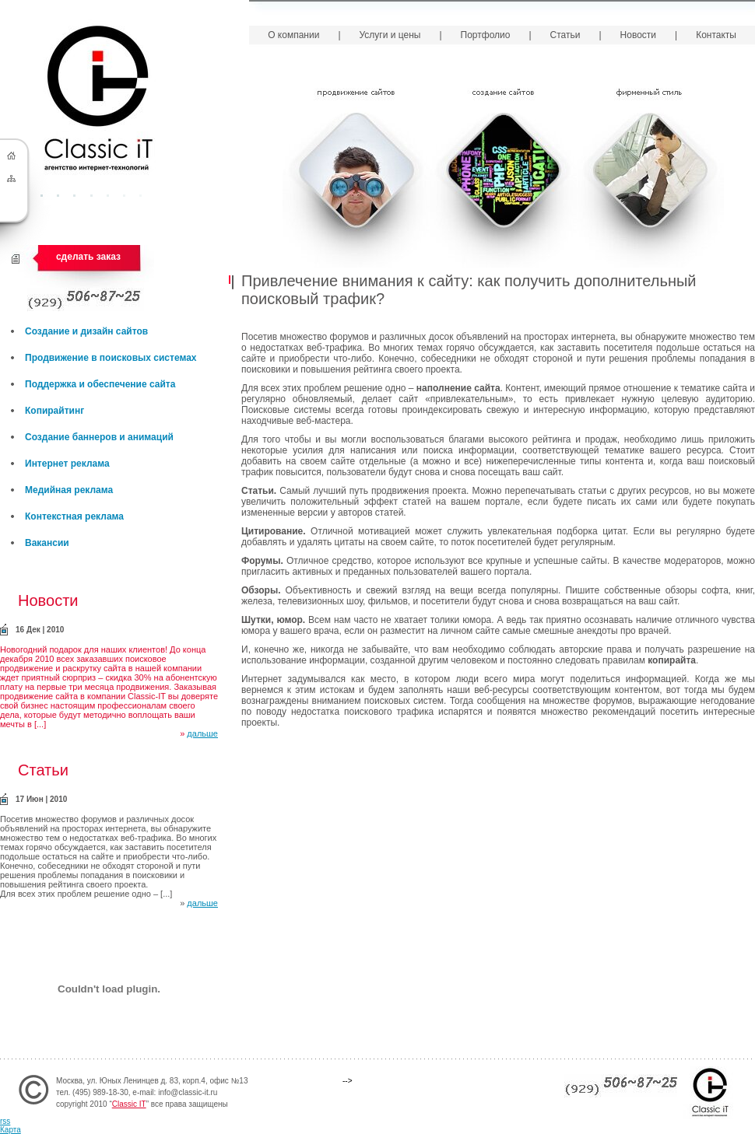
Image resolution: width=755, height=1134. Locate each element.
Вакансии (47, 542)
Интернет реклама (67, 463)
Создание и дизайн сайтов (86, 331)
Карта (10, 1129)
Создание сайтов (503, 175)
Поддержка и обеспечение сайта (100, 384)
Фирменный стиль (650, 175)
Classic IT (129, 1104)
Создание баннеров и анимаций (99, 437)
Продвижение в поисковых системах (111, 357)
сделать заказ (88, 256)
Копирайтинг (54, 410)
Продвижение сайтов (356, 175)
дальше (202, 733)
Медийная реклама (69, 490)
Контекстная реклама (74, 516)
